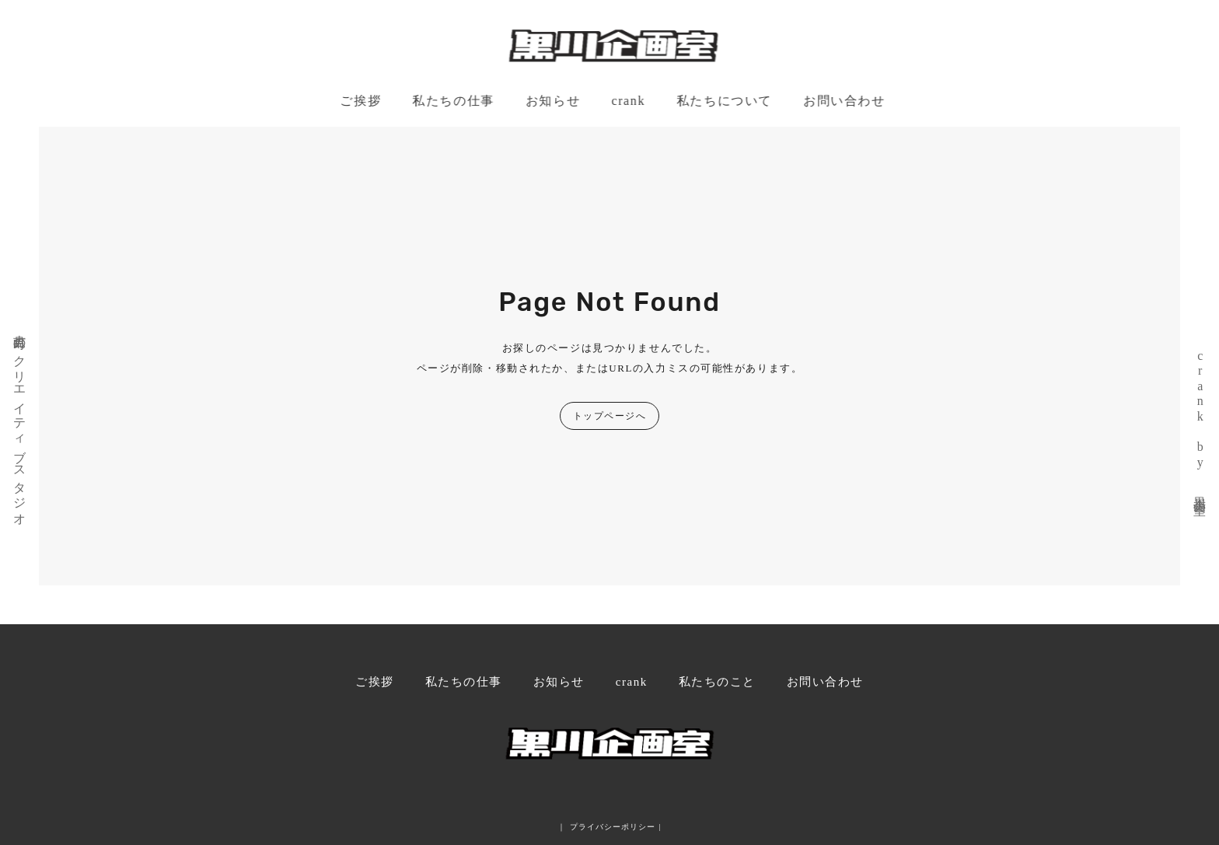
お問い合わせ (846, 100)
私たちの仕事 (455, 100)
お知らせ (553, 100)
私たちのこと (717, 682)
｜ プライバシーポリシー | (609, 826)
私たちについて (725, 100)
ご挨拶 (361, 100)
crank (630, 100)
